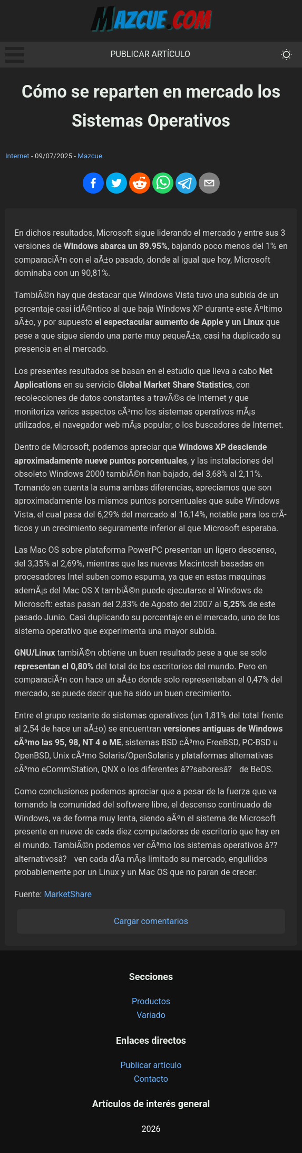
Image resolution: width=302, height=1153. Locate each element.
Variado (151, 1015)
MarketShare (68, 894)
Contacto (151, 1079)
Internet (17, 156)
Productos (151, 1001)
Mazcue (89, 156)
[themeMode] (286, 54)
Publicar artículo (150, 54)
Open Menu (14, 55)
